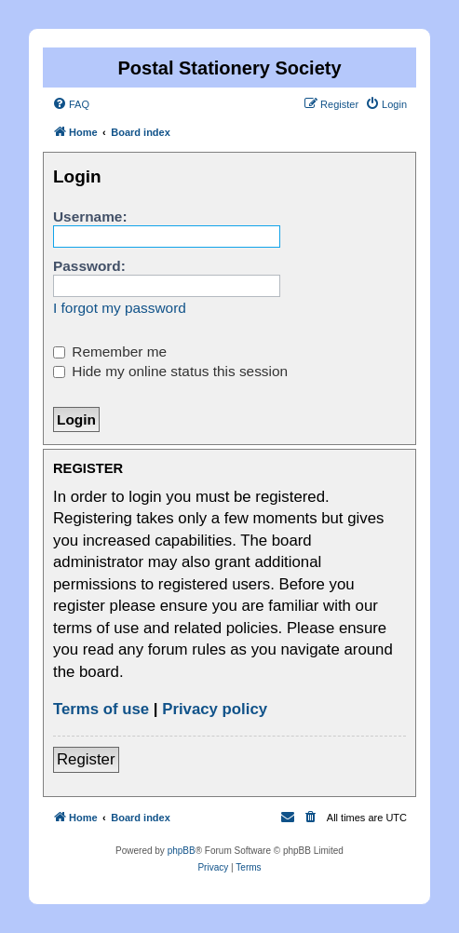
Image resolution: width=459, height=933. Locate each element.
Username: (90, 216)
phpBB (182, 850)
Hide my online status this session (170, 371)
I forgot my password (119, 308)
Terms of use (101, 709)
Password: (89, 266)
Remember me (110, 351)
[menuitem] (70, 104)
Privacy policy (214, 709)
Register (86, 759)
